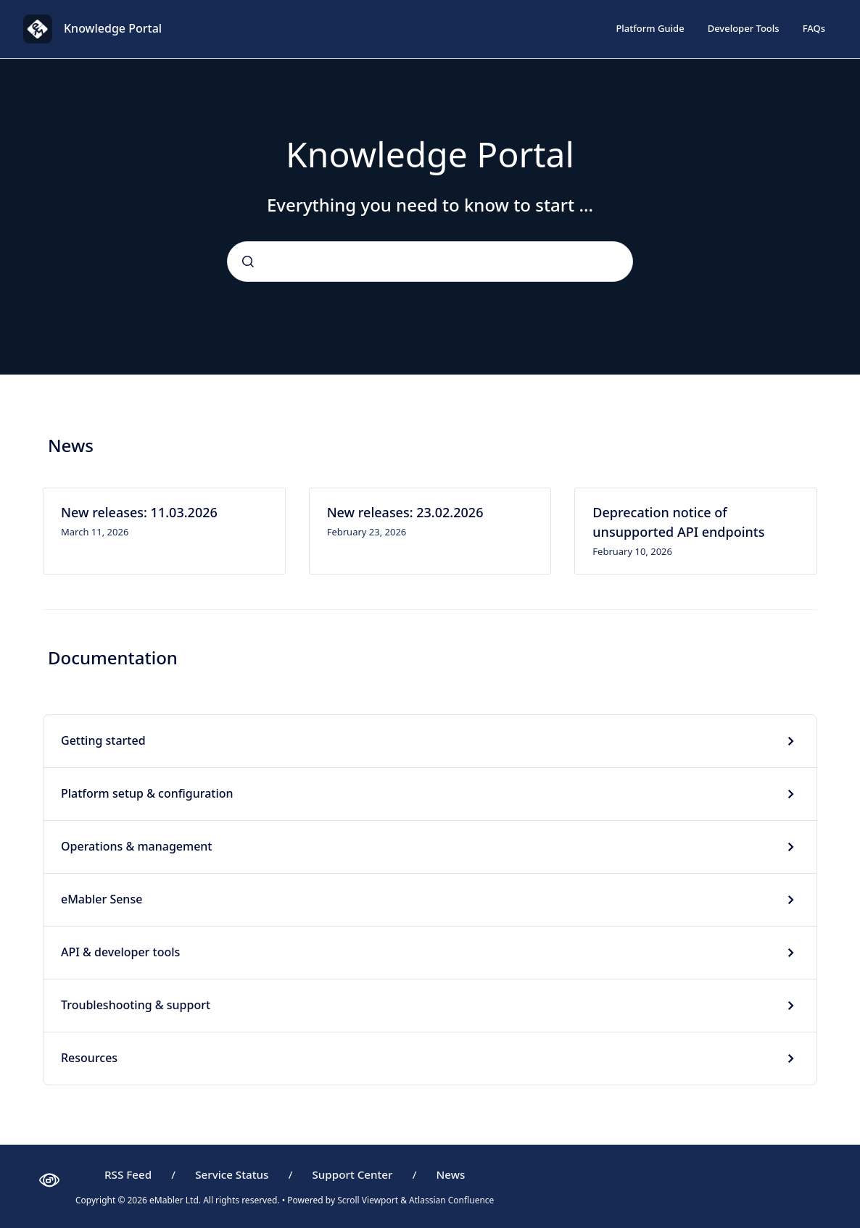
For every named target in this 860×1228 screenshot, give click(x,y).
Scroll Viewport (368, 1200)
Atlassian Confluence (451, 1200)
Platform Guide (650, 28)
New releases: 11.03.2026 (139, 512)
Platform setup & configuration (147, 793)
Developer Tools (744, 28)
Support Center (352, 1174)
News (451, 1174)
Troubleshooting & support (135, 1005)
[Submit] (248, 261)
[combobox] (430, 261)
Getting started (103, 740)
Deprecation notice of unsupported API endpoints (678, 522)
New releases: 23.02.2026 (405, 512)
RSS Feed (128, 1174)
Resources (89, 1058)
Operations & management (136, 846)
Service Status (231, 1174)
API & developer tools (120, 952)
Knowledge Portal (113, 28)
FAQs (814, 28)
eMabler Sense (101, 899)
